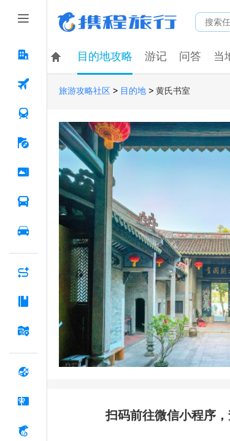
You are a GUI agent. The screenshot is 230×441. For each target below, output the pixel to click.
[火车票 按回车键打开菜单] (23, 113)
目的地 (133, 91)
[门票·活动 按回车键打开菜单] (23, 172)
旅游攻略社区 (84, 91)
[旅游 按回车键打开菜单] (23, 143)
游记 (156, 56)
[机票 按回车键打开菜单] (23, 84)
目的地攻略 (104, 56)
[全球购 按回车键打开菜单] (23, 372)
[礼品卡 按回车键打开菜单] (23, 401)
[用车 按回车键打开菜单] (23, 231)
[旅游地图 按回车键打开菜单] (23, 331)
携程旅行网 (117, 22)
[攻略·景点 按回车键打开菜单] (23, 301)
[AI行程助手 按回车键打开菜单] (23, 272)
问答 (190, 56)
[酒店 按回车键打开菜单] (23, 54)
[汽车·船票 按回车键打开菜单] (23, 201)
